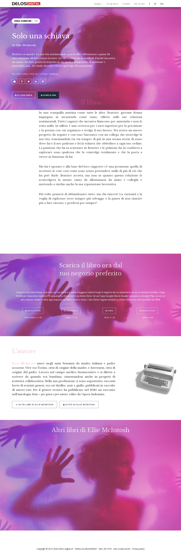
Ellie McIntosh (26, 45)
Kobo (110, 306)
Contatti (126, 3)
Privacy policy (138, 546)
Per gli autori (112, 3)
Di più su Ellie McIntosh (78, 399)
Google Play (148, 306)
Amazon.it (71, 306)
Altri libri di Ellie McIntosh (34, 399)
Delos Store (33, 306)
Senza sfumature (23, 20)
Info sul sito (139, 3)
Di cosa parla (24, 93)
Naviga (98, 3)
